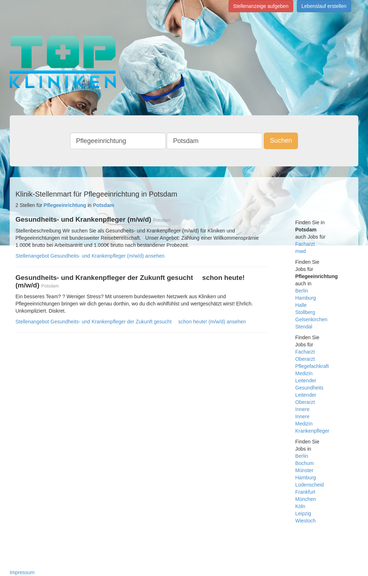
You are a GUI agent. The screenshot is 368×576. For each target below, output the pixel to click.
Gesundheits (309, 388)
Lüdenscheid (309, 485)
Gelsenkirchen (311, 319)
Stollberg (305, 312)
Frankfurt (305, 492)
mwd (300, 251)
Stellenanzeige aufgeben (261, 6)
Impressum (22, 572)
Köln (300, 506)
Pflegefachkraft (312, 366)
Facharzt (305, 244)
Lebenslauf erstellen (324, 6)
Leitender (305, 380)
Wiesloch (305, 521)
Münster (304, 470)
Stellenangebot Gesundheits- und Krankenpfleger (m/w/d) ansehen (90, 256)
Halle (301, 305)
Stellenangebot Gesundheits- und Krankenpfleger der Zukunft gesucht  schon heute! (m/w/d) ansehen (130, 321)
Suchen (281, 140)
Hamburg (305, 298)
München (305, 499)
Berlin (301, 291)
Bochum (304, 463)
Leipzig (303, 513)
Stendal (303, 327)
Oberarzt (305, 359)
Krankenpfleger (312, 431)
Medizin (304, 373)
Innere (302, 409)
